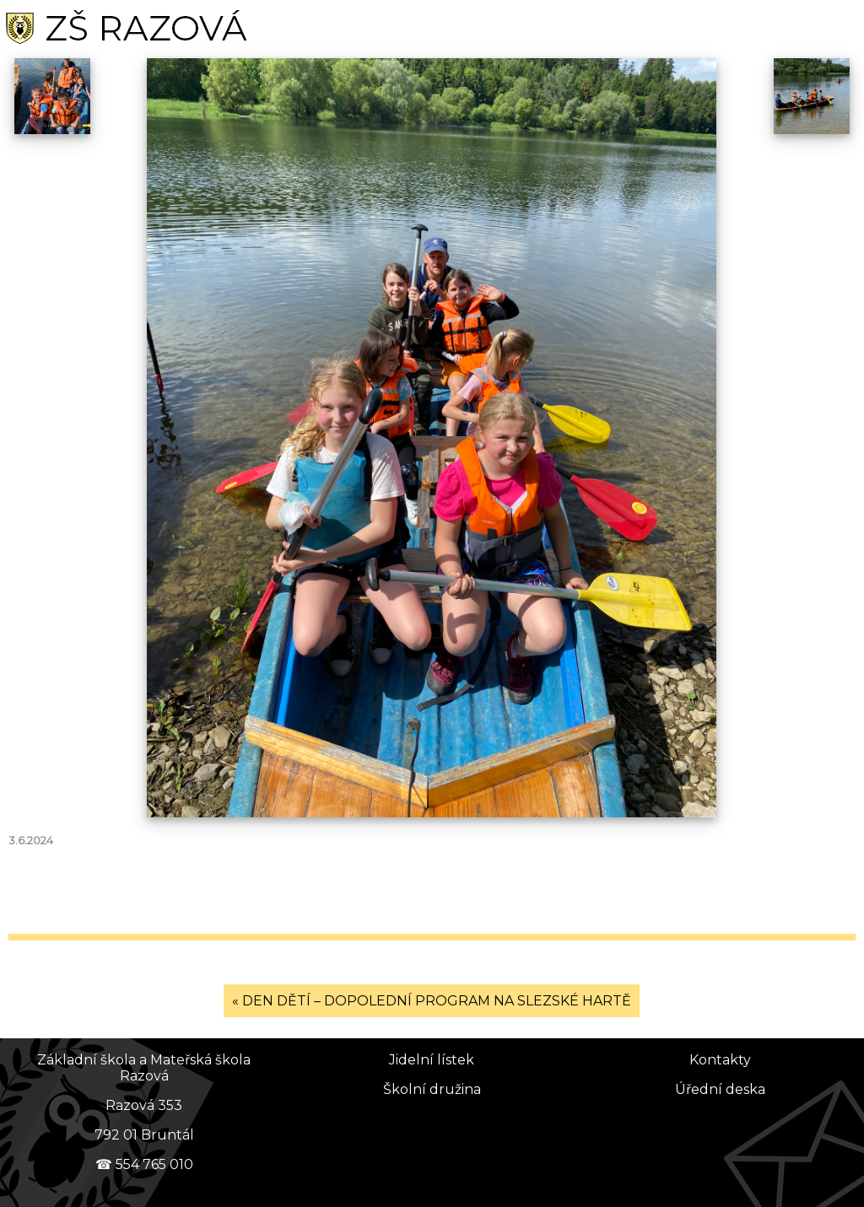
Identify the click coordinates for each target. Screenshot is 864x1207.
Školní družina (432, 1089)
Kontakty (720, 1060)
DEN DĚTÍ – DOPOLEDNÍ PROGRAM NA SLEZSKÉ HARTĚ (436, 1001)
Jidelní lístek (431, 1060)
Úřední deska (720, 1089)
